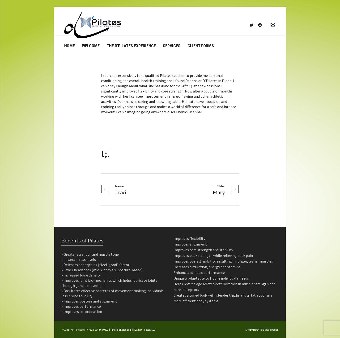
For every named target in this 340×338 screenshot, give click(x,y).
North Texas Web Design (266, 329)
